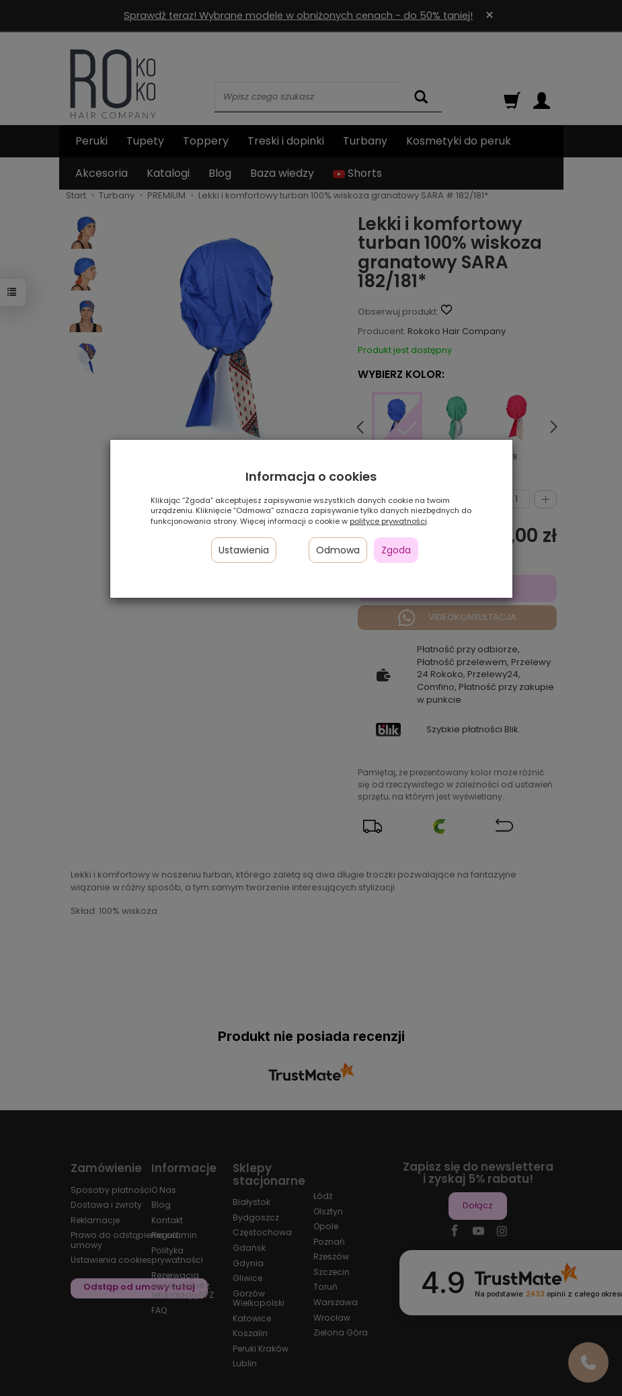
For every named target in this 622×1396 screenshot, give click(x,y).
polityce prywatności (388, 521)
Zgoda (396, 550)
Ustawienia (244, 550)
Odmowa (338, 550)
